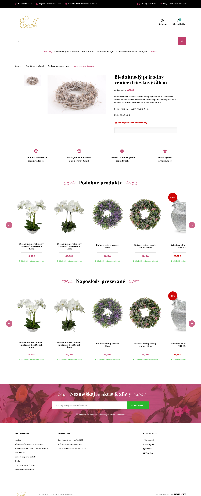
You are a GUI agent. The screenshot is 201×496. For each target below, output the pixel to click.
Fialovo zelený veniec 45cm (107, 238)
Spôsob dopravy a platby (25, 448)
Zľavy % (153, 44)
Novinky (48, 44)
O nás (17, 453)
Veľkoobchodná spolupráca (70, 436)
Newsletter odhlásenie (24, 461)
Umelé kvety (87, 44)
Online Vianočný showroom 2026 (72, 440)
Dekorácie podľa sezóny (66, 44)
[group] (34, 220)
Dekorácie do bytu (104, 44)
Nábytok (143, 44)
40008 (130, 82)
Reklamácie (20, 444)
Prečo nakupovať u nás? (25, 457)
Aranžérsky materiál (126, 44)
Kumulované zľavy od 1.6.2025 (70, 432)
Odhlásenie (120, 406)
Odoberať (138, 397)
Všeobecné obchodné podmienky (29, 436)
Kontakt (18, 432)
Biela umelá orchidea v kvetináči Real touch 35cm (31, 238)
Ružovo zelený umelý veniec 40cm (145, 238)
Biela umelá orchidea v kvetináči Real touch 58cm (69, 238)
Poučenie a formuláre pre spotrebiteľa (31, 440)
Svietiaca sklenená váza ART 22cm (183, 238)
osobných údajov (108, 406)
